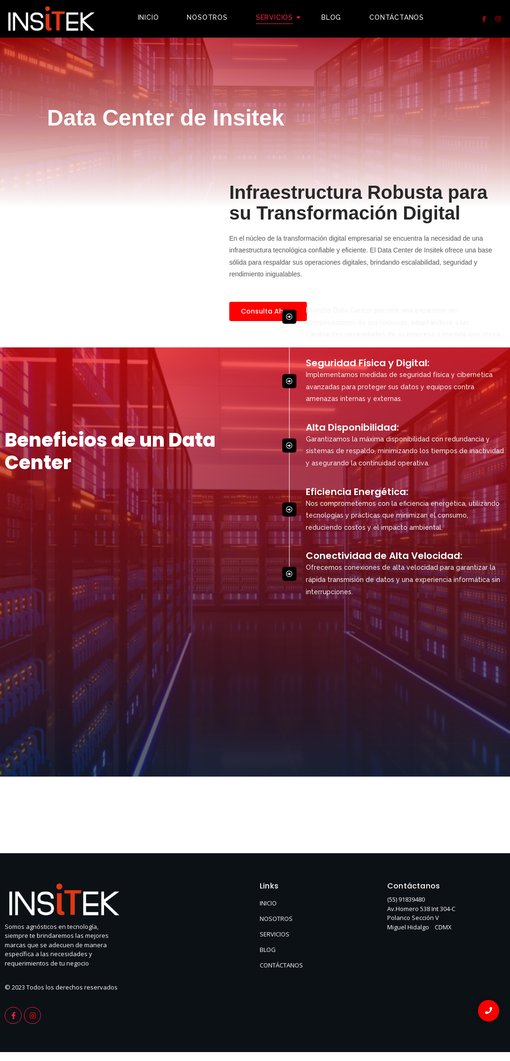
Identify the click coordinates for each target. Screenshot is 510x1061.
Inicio (148, 17)
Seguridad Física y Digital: (368, 243)
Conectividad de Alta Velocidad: (384, 435)
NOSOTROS (276, 918)
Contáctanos (396, 17)
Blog (331, 17)
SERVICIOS (274, 934)
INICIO (268, 903)
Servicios (278, 17)
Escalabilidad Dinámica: (363, 178)
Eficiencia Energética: (357, 371)
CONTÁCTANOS (281, 965)
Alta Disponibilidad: (352, 307)
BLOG (268, 949)
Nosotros (207, 17)
